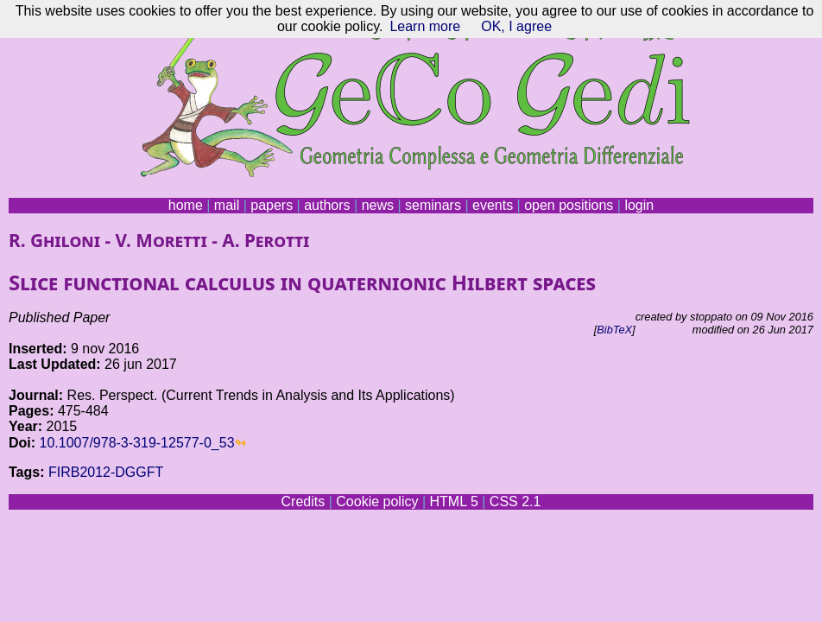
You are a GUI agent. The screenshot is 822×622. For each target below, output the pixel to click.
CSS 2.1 (515, 501)
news (378, 205)
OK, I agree (516, 26)
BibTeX (614, 329)
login (639, 205)
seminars (433, 205)
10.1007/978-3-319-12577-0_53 (137, 442)
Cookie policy (377, 501)
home (185, 205)
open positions (568, 205)
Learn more (424, 26)
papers (271, 205)
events (492, 205)
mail (226, 205)
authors (327, 205)
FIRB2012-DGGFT (105, 472)
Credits (303, 501)
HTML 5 (453, 501)
